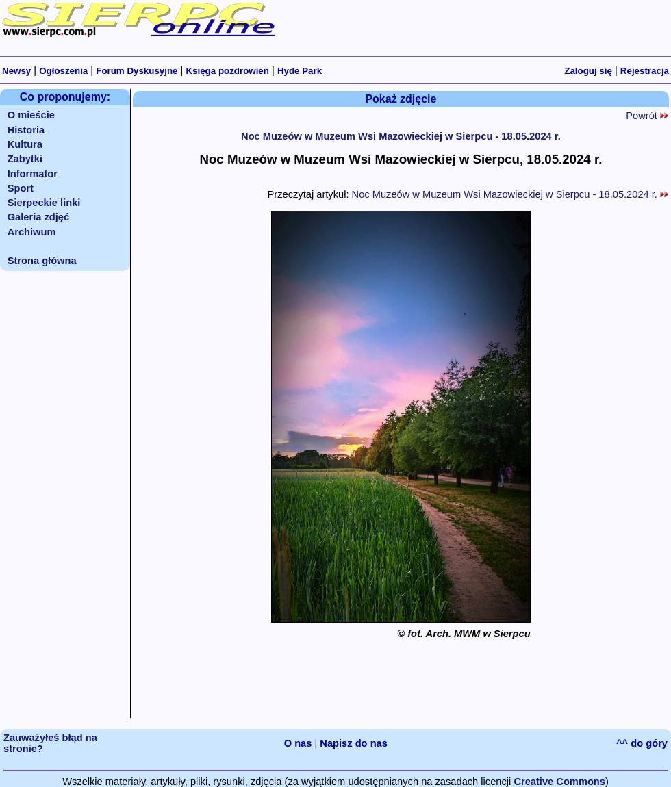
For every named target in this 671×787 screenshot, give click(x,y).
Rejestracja (644, 71)
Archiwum (32, 232)
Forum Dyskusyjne (136, 71)
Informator (33, 173)
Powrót (647, 115)
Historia (26, 130)
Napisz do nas (354, 743)
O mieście (31, 114)
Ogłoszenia (63, 71)
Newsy (16, 71)
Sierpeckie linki (44, 202)
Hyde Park (299, 71)
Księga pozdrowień (227, 71)
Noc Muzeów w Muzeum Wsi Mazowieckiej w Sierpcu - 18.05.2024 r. (401, 136)
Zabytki (25, 158)
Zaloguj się (588, 71)
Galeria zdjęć (38, 216)
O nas (298, 743)
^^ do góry (642, 743)
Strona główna (42, 260)
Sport (21, 188)
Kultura (25, 144)
